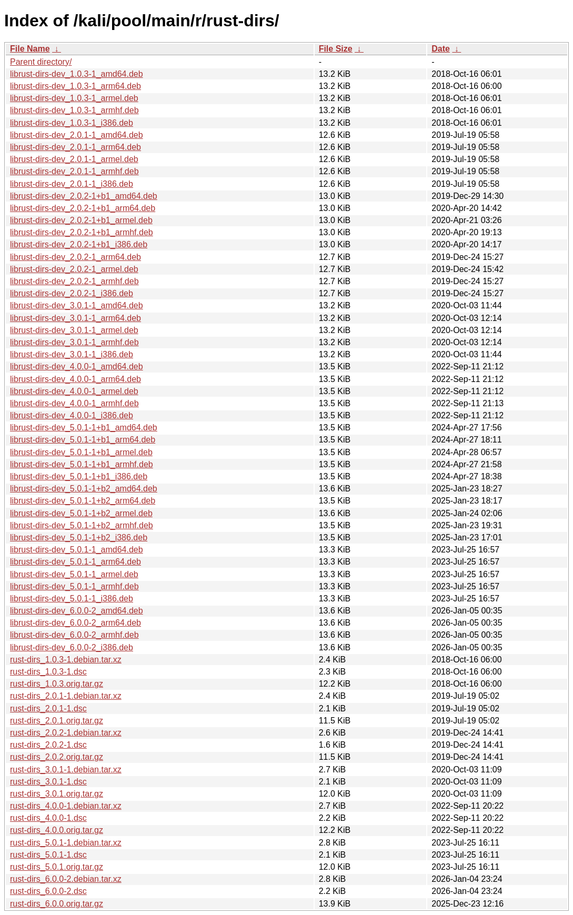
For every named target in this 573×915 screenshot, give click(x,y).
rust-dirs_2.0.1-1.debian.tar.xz (66, 695)
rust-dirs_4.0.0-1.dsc (48, 817)
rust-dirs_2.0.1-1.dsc (48, 708)
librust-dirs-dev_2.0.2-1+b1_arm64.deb (82, 208)
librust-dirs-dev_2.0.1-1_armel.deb (74, 159)
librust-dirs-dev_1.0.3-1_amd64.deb (76, 73)
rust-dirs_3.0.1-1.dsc (48, 781)
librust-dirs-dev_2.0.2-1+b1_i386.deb (78, 244)
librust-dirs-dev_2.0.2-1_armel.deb (74, 269)
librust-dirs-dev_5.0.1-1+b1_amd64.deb (83, 427)
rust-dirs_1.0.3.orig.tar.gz (56, 683)
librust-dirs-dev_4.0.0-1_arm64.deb (75, 379)
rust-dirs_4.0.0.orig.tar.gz (56, 830)
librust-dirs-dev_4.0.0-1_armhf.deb (74, 403)
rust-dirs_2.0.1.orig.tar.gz (56, 720)
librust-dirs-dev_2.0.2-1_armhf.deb (74, 281)
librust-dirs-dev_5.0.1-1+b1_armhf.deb (81, 464)
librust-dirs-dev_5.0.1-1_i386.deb (71, 598)
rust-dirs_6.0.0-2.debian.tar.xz (66, 878)
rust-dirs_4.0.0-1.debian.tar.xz (66, 805)
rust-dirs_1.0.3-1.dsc (48, 671)
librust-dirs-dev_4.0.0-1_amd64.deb (76, 366)
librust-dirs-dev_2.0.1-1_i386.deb (71, 183)
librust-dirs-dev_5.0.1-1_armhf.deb (74, 586)
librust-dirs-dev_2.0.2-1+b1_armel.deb (81, 220)
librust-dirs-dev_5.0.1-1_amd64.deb (76, 549)
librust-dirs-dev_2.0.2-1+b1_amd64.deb (83, 196)
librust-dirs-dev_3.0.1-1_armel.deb (74, 330)
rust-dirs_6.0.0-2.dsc (48, 891)
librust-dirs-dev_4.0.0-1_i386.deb (71, 415)
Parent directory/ (41, 61)
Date (440, 48)
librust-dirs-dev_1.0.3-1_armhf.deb (74, 110)
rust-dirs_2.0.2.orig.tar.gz (56, 756)
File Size (336, 48)
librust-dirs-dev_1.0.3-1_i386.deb (71, 122)
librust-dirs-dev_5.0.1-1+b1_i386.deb (78, 476)
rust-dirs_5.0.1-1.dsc (48, 854)
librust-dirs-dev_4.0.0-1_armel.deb (74, 391)
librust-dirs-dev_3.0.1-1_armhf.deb (74, 342)
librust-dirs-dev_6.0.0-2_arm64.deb (75, 622)
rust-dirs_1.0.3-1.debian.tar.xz (66, 659)
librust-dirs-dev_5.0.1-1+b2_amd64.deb (83, 488)
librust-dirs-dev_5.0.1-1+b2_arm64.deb (82, 500)
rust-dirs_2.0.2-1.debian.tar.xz (66, 732)
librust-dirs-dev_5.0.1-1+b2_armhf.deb (81, 525)
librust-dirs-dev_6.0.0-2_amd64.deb (76, 610)
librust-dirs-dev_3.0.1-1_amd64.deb (76, 305)
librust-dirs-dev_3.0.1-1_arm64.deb (75, 318)
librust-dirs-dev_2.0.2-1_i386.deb (71, 293)
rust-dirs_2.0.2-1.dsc (48, 744)
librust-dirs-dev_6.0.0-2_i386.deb (71, 647)
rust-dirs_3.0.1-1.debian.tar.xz (66, 769)
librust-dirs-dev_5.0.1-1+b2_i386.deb (78, 537)
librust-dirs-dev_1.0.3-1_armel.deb (74, 98)
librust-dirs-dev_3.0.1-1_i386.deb (71, 354)
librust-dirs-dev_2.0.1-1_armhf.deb (74, 171)
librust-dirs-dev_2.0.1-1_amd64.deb (76, 134)
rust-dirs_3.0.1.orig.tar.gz (56, 793)
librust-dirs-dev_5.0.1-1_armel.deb (74, 574)
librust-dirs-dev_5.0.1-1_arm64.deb (75, 561)
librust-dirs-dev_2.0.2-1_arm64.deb (75, 257)
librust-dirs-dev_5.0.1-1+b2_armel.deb (81, 513)
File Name (30, 48)
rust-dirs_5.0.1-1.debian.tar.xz (66, 842)
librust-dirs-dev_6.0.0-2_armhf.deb (74, 634)
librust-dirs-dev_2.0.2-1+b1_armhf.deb (81, 232)
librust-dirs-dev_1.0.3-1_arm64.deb (75, 86)
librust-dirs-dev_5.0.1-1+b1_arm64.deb (82, 439)
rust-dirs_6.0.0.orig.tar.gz (56, 903)
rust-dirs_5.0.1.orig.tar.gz (56, 866)
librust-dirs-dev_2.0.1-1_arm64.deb (75, 147)
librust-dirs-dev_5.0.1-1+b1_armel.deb (81, 452)
